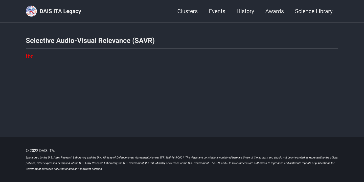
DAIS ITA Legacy (60, 11)
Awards (274, 11)
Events (217, 11)
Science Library (314, 11)
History (245, 11)
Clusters (187, 11)
